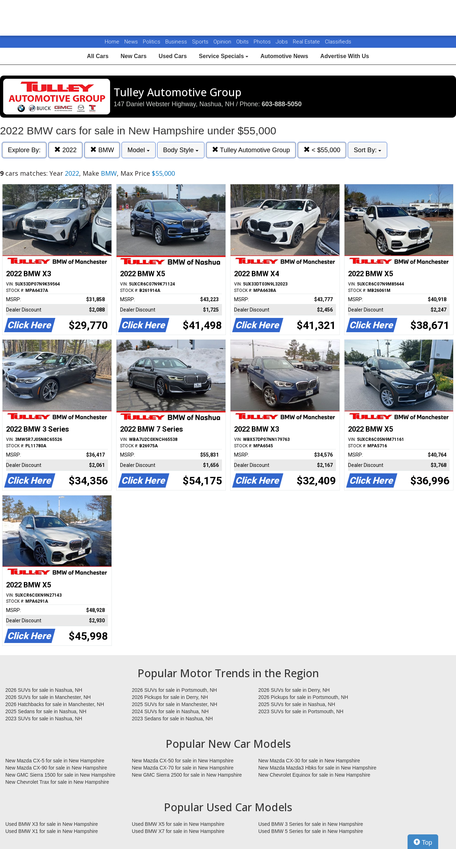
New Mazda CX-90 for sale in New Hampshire (56, 768)
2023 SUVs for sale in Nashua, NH (43, 718)
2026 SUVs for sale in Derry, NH (294, 690)
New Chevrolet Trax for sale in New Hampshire (57, 782)
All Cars (97, 56)
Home (112, 41)
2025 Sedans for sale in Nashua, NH (45, 711)
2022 (65, 150)
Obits (243, 41)
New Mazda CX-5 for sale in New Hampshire (54, 760)
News (131, 41)
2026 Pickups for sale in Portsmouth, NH (303, 697)
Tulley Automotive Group (251, 150)
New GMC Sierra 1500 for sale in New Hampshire (60, 775)
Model (139, 150)
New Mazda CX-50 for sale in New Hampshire (183, 760)
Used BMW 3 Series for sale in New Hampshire (310, 824)
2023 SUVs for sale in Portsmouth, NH (300, 711)
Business (176, 41)
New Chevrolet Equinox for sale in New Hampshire (314, 775)
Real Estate (307, 41)
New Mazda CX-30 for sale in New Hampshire (309, 760)
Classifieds (338, 41)
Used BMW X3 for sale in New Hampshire (51, 824)
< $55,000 (322, 150)
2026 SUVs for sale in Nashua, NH (43, 690)
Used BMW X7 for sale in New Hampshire (178, 831)
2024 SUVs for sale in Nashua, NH (170, 711)
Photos (263, 41)
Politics (151, 41)
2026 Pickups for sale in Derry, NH (170, 697)
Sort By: (367, 150)
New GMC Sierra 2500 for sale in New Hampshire (187, 775)
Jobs (282, 41)
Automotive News (284, 56)
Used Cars (173, 56)
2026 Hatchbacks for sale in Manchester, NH (54, 704)
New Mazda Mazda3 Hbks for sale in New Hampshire (317, 768)
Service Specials (223, 56)
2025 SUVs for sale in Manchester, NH (174, 704)
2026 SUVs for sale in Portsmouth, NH (174, 690)
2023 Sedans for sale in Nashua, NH (172, 718)
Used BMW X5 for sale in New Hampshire (178, 824)
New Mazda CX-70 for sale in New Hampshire (183, 768)
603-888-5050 (282, 104)
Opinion (223, 41)
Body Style (180, 150)
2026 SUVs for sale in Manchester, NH (48, 697)
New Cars (133, 56)
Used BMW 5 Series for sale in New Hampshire (310, 831)
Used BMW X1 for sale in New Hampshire (51, 831)
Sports (201, 41)
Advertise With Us (344, 56)
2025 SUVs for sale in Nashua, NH (296, 704)
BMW (102, 150)
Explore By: (24, 150)
